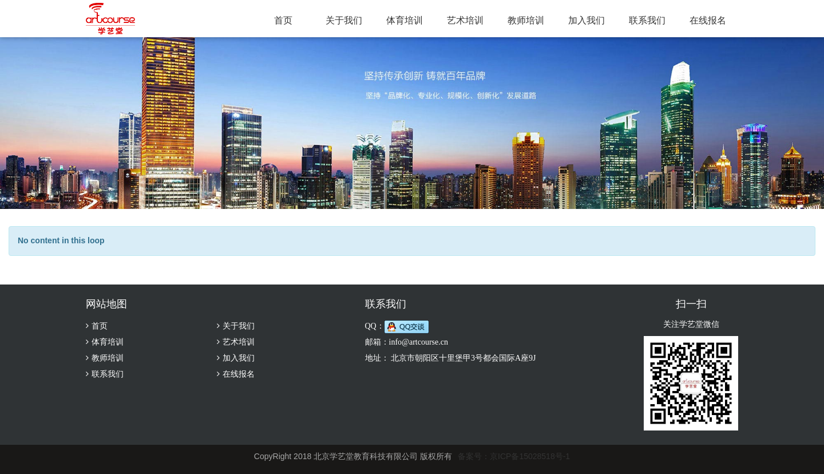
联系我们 (647, 20)
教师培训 (526, 20)
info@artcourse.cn (418, 342)
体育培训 (404, 20)
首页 (283, 20)
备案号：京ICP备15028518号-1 (514, 456)
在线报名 (708, 20)
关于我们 (344, 20)
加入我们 (586, 20)
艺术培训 (465, 20)
